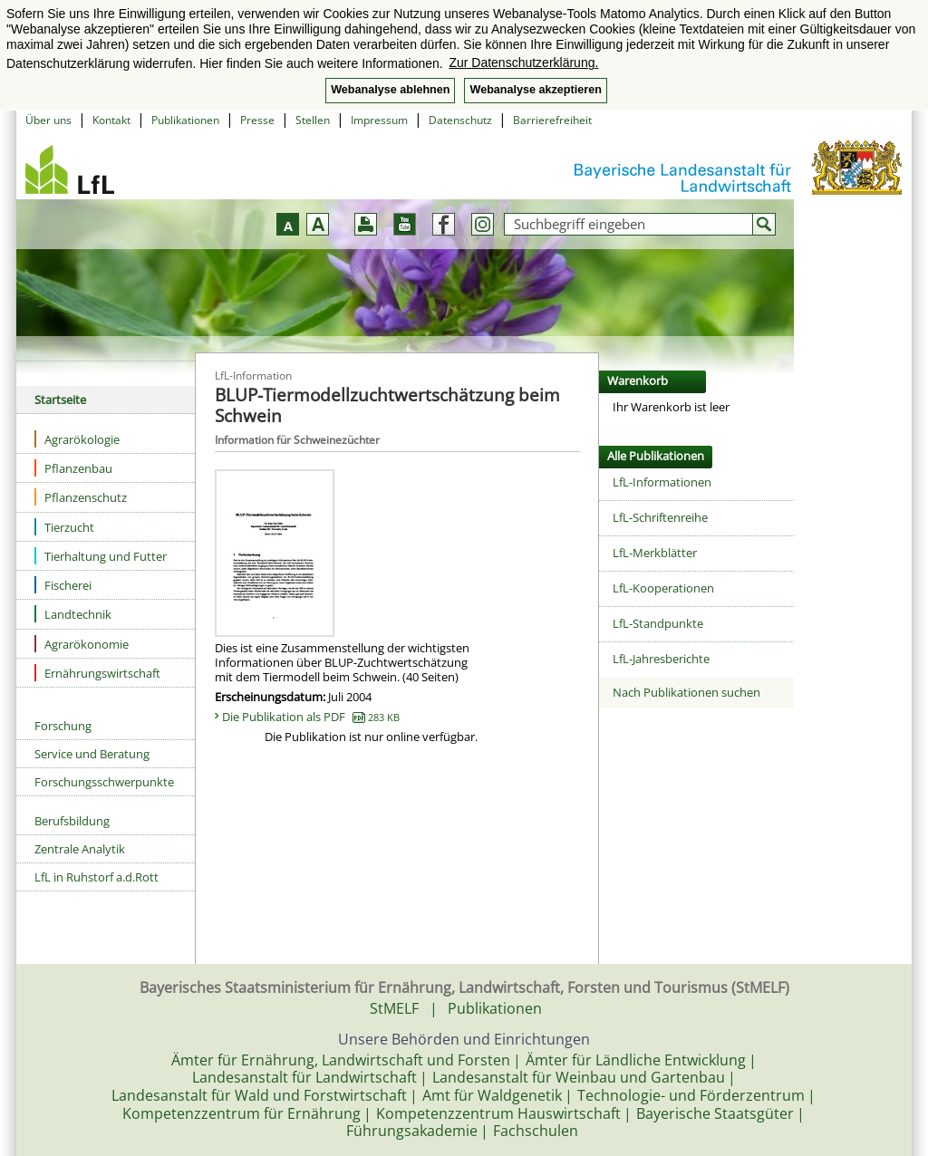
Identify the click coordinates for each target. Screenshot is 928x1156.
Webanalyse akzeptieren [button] (535, 89)
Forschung (63, 726)
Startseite (60, 399)
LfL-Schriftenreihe (660, 517)
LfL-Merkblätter (655, 552)
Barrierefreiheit (552, 120)
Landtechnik (72, 613)
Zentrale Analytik (79, 849)
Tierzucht (64, 526)
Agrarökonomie (81, 643)
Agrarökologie (77, 439)
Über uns (48, 120)
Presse (257, 120)
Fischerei (63, 584)
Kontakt (111, 120)
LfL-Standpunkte (658, 623)
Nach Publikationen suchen (686, 692)
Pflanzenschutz (80, 497)
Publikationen (185, 120)
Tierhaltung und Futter (100, 555)
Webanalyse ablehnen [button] (390, 89)
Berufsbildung (72, 821)
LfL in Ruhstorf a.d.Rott (96, 877)
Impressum (379, 120)
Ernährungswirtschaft (97, 672)
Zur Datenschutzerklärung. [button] (523, 62)
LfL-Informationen (662, 482)
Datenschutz (460, 120)
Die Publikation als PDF (311, 716)
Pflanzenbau (73, 468)
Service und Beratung (92, 754)
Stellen (312, 120)
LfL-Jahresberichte (661, 658)
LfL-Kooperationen (663, 588)
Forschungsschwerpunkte (104, 782)
